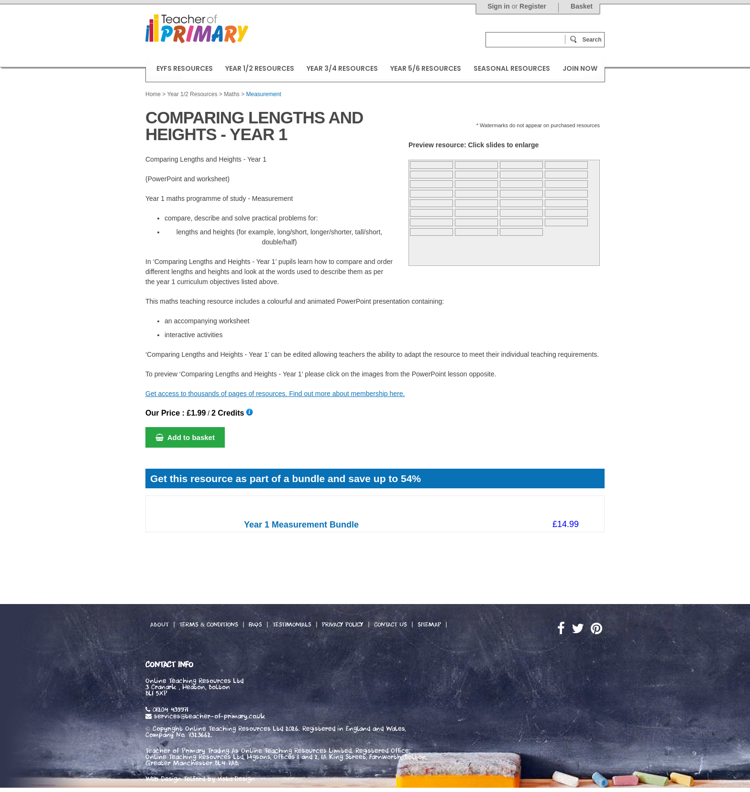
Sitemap (429, 624)
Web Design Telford (175, 779)
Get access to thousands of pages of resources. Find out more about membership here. (275, 393)
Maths (232, 94)
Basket (582, 6)
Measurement (263, 94)
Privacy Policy (343, 624)
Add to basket (185, 437)
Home (153, 94)
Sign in (498, 6)
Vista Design (236, 779)
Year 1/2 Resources (192, 94)
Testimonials (292, 624)
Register (532, 6)
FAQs (255, 624)
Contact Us (390, 624)
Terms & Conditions (208, 624)
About (159, 624)
